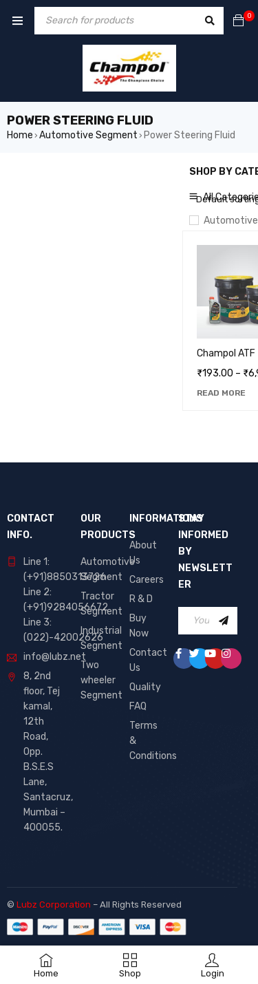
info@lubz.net (54, 657)
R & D (141, 599)
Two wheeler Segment (101, 680)
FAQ (138, 706)
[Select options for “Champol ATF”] (221, 393)
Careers (146, 580)
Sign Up (223, 620)
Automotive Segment (88, 135)
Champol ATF (226, 353)
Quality (145, 687)
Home (20, 135)
